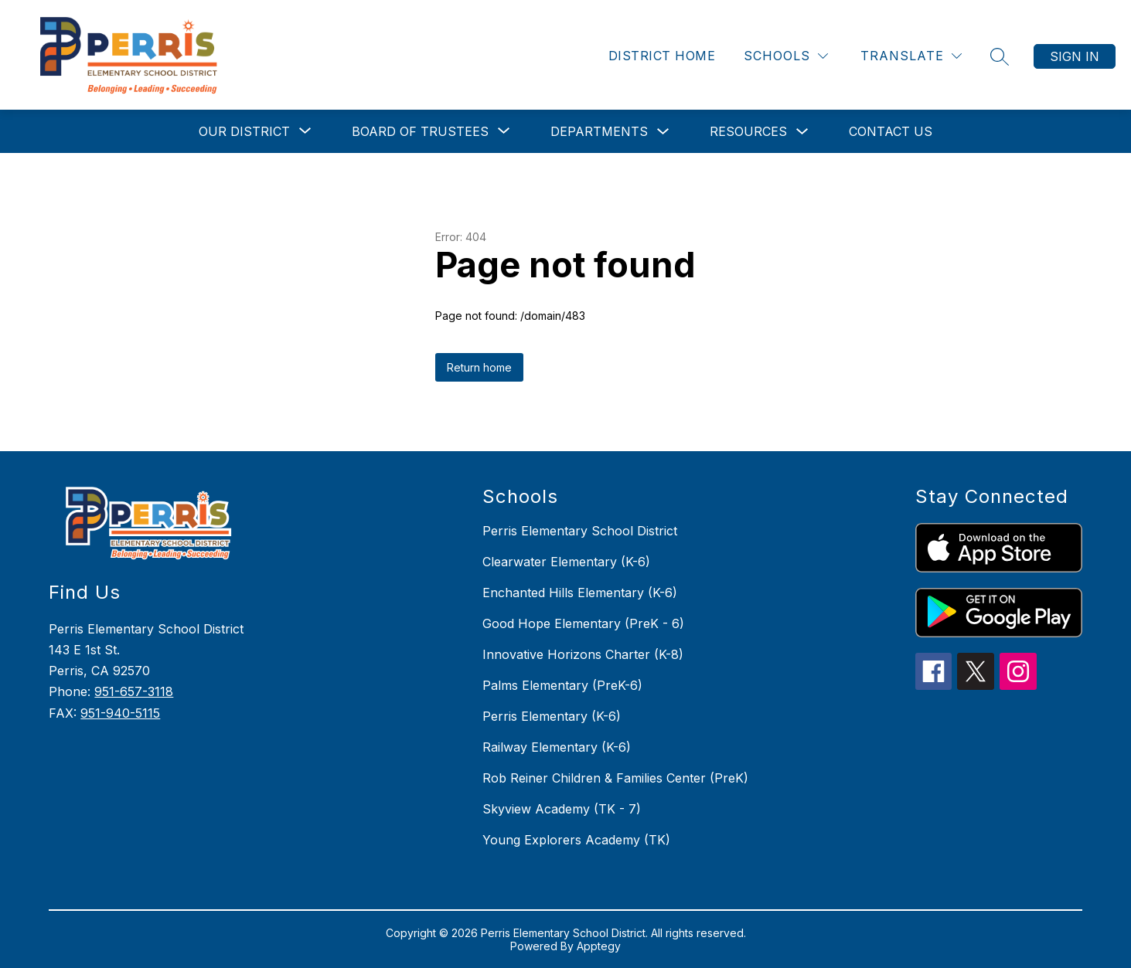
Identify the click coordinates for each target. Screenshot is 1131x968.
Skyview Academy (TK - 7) (561, 809)
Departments (599, 131)
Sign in (1074, 56)
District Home (661, 55)
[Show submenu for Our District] (244, 131)
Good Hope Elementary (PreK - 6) (583, 623)
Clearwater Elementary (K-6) (566, 561)
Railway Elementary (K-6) (556, 747)
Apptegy (599, 946)
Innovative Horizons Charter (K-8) (582, 654)
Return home (479, 367)
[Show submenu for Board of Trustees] (420, 131)
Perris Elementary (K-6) (551, 716)
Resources (748, 131)
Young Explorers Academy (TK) (576, 839)
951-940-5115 (120, 713)
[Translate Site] (911, 56)
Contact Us (890, 131)
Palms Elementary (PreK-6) (562, 685)
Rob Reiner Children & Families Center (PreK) (615, 778)
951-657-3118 (133, 691)
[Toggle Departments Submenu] (663, 131)
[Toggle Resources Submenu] (802, 131)
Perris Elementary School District (579, 530)
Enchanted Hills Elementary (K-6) (579, 592)
